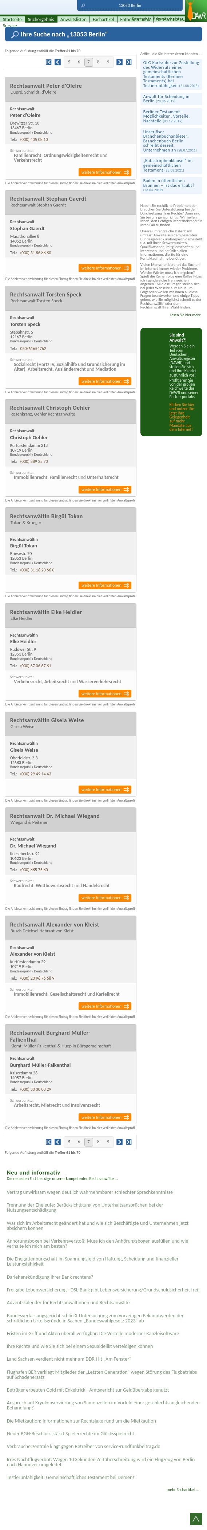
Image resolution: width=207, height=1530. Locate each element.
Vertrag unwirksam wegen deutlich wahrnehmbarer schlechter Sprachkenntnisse (90, 1192)
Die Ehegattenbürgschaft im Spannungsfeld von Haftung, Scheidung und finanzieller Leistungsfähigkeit (93, 1261)
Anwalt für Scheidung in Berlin (166, 99)
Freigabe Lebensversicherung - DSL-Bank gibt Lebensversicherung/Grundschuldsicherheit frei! (103, 1290)
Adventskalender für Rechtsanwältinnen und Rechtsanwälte (68, 1302)
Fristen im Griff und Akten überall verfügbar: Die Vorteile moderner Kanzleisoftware (93, 1333)
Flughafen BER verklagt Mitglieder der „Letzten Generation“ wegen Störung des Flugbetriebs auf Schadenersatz (102, 1374)
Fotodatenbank (135, 19)
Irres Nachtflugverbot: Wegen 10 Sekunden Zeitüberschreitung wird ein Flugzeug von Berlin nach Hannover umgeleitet (101, 1462)
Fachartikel (103, 19)
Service (10, 26)
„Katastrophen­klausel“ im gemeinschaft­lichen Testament (168, 165)
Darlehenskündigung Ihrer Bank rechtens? (50, 1277)
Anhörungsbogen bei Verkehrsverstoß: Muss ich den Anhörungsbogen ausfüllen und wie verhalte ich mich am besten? (97, 1243)
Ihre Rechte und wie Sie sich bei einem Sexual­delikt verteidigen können (80, 1346)
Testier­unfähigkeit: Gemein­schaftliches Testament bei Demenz (71, 1477)
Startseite (12, 19)
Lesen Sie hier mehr (185, 314)
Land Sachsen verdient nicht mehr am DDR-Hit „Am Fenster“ (69, 1359)
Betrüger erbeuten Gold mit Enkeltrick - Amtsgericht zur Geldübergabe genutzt (88, 1390)
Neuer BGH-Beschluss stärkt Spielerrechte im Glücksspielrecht (70, 1434)
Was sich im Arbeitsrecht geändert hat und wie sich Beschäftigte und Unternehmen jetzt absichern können (98, 1225)
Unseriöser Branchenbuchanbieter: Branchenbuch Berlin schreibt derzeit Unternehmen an (170, 141)
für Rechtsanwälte (174, 19)
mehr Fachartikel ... (183, 1489)
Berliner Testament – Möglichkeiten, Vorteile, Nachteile (166, 116)
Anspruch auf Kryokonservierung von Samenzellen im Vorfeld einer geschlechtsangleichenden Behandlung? (103, 1405)
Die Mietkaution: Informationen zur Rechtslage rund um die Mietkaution (81, 1421)
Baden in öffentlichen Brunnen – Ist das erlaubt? (169, 185)
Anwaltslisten (73, 19)
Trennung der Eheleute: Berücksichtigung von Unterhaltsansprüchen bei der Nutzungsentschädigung (85, 1207)
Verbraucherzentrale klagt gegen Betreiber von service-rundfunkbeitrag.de (83, 1446)
